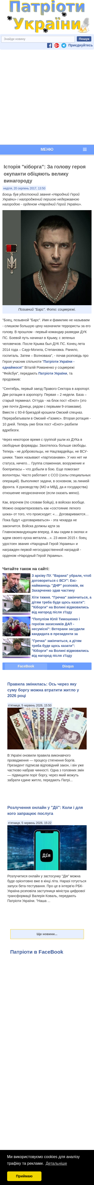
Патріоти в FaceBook (36, 952)
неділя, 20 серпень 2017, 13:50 (24, 188)
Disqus (68, 666)
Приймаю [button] (24, 1176)
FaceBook (26, 666)
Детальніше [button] (56, 1163)
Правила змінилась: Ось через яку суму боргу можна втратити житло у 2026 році (43, 690)
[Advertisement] (46, 97)
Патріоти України (52, 373)
